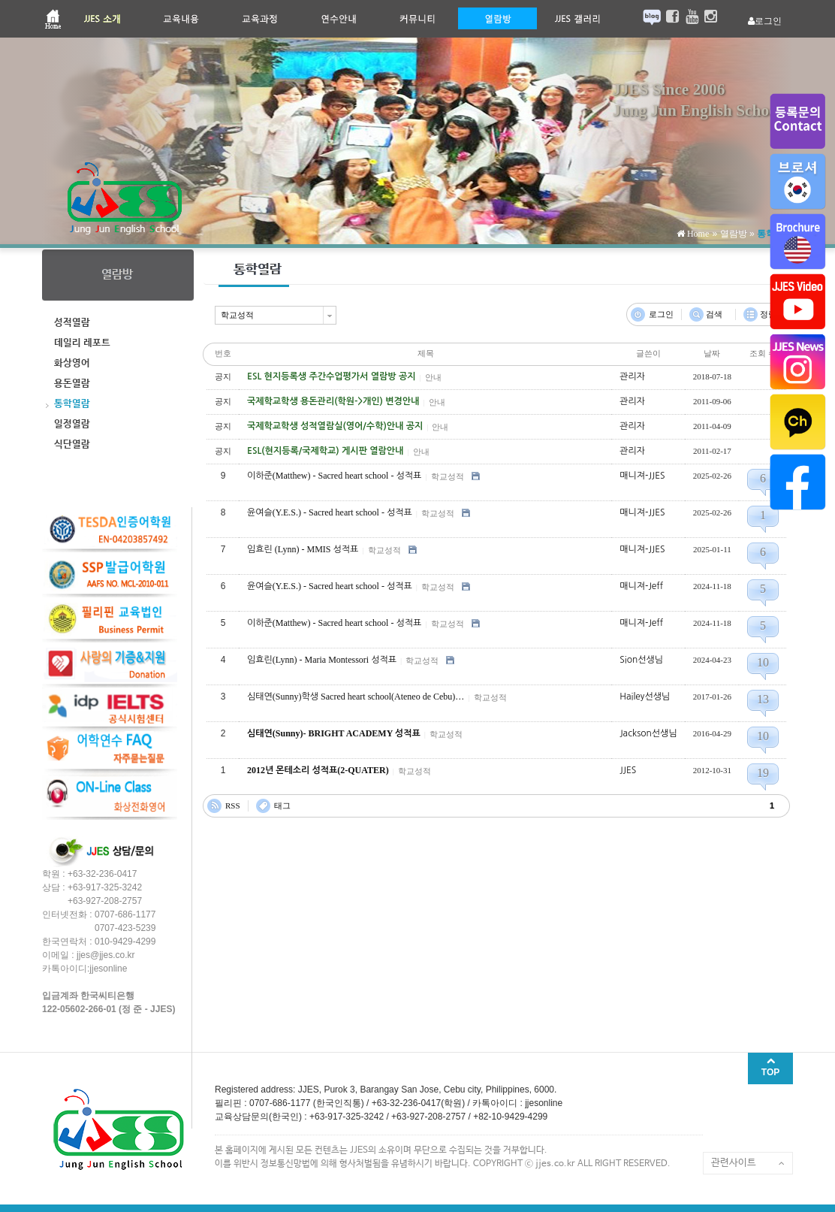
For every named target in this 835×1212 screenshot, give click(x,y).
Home (697, 233)
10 (763, 662)
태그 (282, 805)
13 (763, 699)
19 (763, 772)
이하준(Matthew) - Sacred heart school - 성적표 (334, 475)
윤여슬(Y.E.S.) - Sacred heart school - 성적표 (329, 512)
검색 (714, 314)
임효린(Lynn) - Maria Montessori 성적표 (321, 659)
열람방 (733, 233)
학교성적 (447, 476)
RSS (232, 805)
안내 (433, 377)
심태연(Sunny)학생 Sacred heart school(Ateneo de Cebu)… (355, 696)
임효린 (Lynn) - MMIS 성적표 (302, 549)
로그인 (661, 314)
